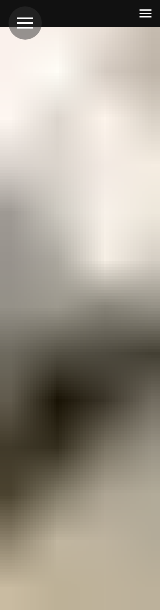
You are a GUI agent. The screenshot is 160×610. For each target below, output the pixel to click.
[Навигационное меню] (145, 13)
